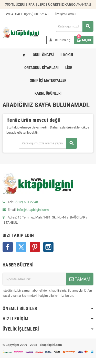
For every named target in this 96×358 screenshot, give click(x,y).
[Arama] (74, 26)
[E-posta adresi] (34, 279)
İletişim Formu (63, 14)
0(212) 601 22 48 (26, 202)
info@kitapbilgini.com (33, 210)
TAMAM (79, 279)
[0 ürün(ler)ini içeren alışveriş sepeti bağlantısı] (83, 40)
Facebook (8, 247)
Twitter (21, 247)
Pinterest (35, 247)
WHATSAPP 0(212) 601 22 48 (25, 14)
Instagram (48, 247)
